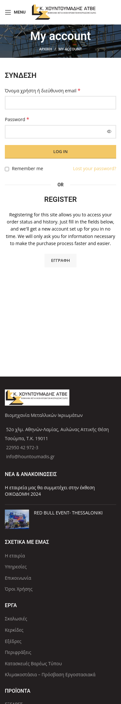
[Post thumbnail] (17, 519)
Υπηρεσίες (15, 567)
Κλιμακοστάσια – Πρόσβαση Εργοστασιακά (50, 674)
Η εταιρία (15, 556)
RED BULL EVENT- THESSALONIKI (68, 513)
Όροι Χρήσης (19, 589)
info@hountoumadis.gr (30, 456)
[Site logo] (64, 11)
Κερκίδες (14, 630)
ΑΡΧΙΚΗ (45, 49)
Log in (60, 151)
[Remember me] (7, 169)
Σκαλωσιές (16, 619)
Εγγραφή (60, 260)
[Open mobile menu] (15, 12)
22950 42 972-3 (22, 447)
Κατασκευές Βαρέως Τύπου (33, 663)
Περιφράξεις (18, 652)
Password (17, 119)
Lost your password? (94, 168)
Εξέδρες (13, 641)
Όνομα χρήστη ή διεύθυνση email (42, 90)
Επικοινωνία (18, 578)
